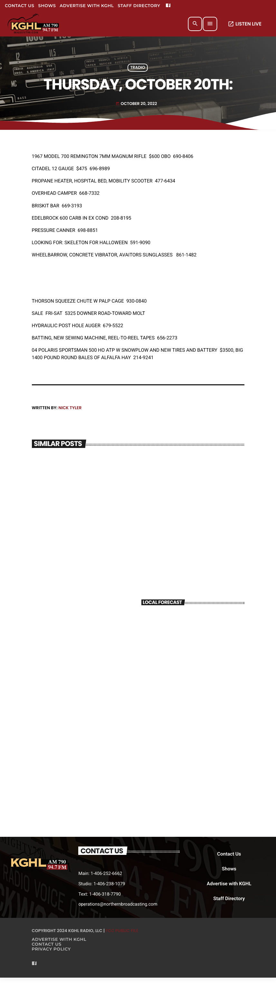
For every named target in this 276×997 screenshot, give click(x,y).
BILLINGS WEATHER (192, 636)
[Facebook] (168, 6)
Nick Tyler (69, 408)
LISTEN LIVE (245, 24)
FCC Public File (122, 931)
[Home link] (33, 24)
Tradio (137, 67)
